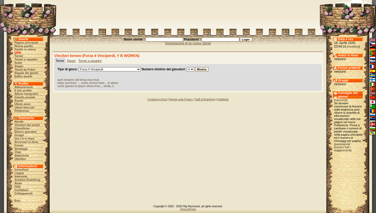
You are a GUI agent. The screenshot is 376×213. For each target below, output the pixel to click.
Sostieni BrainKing (27, 179)
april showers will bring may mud (78, 79)
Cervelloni (21, 169)
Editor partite (23, 76)
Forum (19, 145)
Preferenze (22, 110)
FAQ (18, 186)
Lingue (19, 173)
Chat (18, 152)
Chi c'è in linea (25, 138)
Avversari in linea (26, 141)
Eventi (19, 100)
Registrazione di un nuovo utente (188, 43)
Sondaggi (21, 148)
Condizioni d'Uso (157, 99)
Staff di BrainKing (205, 99)
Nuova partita (24, 46)
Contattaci (22, 190)
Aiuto (18, 183)
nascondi (340, 100)
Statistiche (22, 155)
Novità (19, 121)
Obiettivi (20, 158)
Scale (18, 62)
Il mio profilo (23, 90)
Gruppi (19, 135)
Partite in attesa (25, 49)
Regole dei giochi (26, 72)
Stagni (19, 66)
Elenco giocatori (26, 131)
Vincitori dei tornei (27, 124)
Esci (18, 200)
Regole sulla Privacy (181, 99)
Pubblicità (222, 99)
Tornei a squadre (26, 59)
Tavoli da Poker (25, 69)
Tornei (19, 55)
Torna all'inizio (188, 209)
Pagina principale (26, 42)
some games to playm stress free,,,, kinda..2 (85, 86)
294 (17, 52)
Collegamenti (24, 193)
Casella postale (25, 97)
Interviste (21, 176)
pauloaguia (342, 144)
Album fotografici (26, 93)
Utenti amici (23, 104)
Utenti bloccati (24, 107)
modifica (353, 46)
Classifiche (22, 128)
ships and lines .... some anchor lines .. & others (88, 82)
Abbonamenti (24, 87)
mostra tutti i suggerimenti (342, 149)
